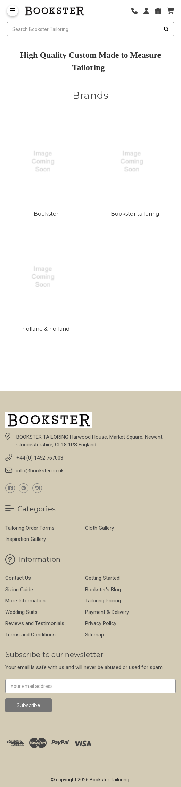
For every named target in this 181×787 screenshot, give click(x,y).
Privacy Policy (100, 623)
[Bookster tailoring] (135, 161)
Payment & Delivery (107, 612)
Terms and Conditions (30, 635)
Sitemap (94, 635)
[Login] (148, 11)
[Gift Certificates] (160, 11)
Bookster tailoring (135, 213)
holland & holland (45, 328)
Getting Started (102, 578)
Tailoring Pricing (103, 601)
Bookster (46, 213)
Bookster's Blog (103, 589)
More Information (25, 601)
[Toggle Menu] (12, 10)
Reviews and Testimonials (34, 623)
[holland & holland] (46, 276)
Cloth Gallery (99, 528)
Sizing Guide (19, 589)
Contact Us (18, 578)
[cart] (170, 11)
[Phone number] (136, 11)
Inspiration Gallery (25, 539)
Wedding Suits (21, 612)
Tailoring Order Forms (30, 528)
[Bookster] (46, 161)
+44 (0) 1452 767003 (39, 458)
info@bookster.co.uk (40, 471)
